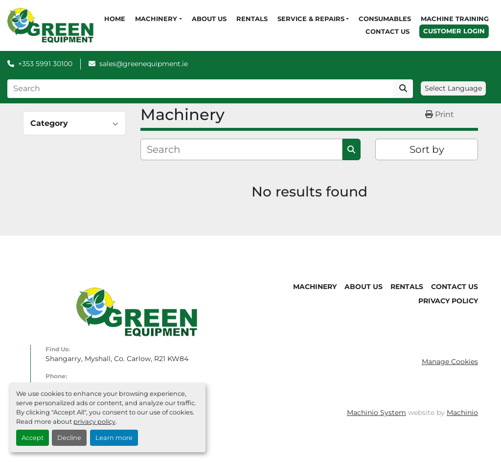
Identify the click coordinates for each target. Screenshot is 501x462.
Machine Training (455, 19)
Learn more (114, 437)
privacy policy (94, 421)
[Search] (200, 88)
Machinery (156, 19)
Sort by (427, 149)
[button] (158, 19)
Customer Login (454, 31)
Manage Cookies (450, 361)
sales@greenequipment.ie (143, 63)
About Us (209, 19)
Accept (33, 437)
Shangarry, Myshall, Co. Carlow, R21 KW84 (117, 358)
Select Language (453, 88)
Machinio (462, 412)
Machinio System (376, 412)
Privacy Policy (448, 300)
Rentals (252, 19)
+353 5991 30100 (45, 63)
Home (114, 19)
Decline (69, 437)
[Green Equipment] (136, 311)
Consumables (385, 19)
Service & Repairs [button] (310, 19)
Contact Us (387, 31)
